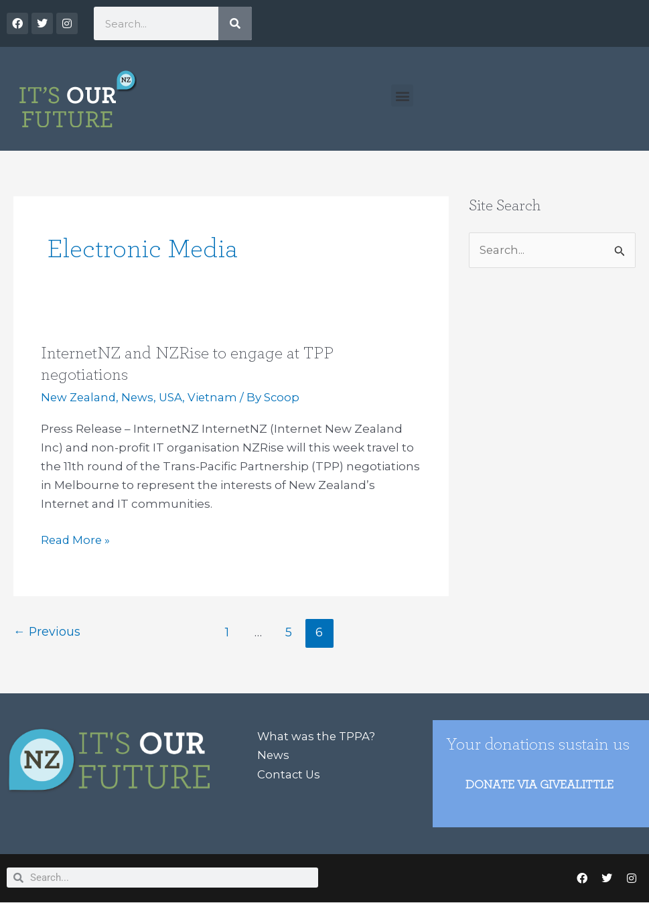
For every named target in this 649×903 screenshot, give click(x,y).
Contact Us (289, 773)
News (140, 397)
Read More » (76, 539)
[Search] (235, 23)
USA (174, 397)
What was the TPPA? (317, 735)
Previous (47, 632)
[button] (402, 95)
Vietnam (217, 397)
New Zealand (80, 397)
